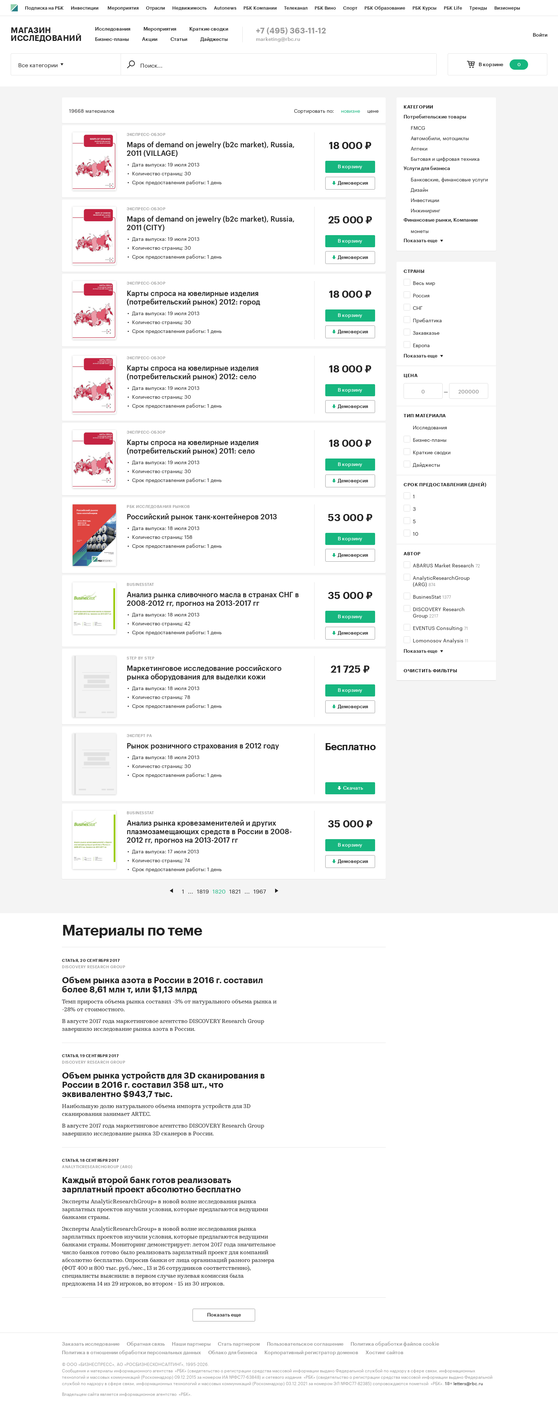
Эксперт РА (139, 736)
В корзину (350, 166)
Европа (421, 344)
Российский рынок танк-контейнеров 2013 (202, 517)
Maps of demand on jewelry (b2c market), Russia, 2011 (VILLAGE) (211, 149)
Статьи (178, 39)
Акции (149, 39)
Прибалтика (427, 319)
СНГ (418, 307)
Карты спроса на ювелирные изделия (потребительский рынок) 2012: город (193, 298)
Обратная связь (146, 1344)
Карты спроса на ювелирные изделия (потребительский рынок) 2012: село (193, 373)
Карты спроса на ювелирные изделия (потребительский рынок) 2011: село (193, 447)
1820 (219, 891)
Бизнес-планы (112, 39)
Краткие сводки (208, 29)
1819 (203, 891)
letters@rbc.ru (468, 1382)
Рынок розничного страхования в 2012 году (203, 746)
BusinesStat (432, 596)
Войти (540, 35)
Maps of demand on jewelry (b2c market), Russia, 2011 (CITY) (211, 224)
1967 (259, 891)
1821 (235, 891)
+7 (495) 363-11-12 (291, 31)
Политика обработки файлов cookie (395, 1344)
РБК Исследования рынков (158, 507)
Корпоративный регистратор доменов (311, 1352)
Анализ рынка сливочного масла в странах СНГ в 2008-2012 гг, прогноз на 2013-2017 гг (213, 599)
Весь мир (424, 282)
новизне (350, 110)
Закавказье (426, 332)
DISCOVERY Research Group (439, 612)
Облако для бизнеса (232, 1352)
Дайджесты (214, 39)
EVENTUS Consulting (440, 627)
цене (373, 110)
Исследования (112, 29)
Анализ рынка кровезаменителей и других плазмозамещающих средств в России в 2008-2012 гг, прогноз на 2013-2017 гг (209, 832)
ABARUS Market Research (446, 564)
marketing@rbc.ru (278, 39)
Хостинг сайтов (384, 1352)
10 (415, 533)
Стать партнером (239, 1344)
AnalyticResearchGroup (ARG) (441, 580)
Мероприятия (159, 29)
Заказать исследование (91, 1344)
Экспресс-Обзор (146, 135)
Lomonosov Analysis (440, 639)
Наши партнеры (191, 1344)
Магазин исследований (46, 34)
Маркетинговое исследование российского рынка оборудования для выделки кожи (204, 673)
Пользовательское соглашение (305, 1344)
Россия (421, 294)
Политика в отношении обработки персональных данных (131, 1352)
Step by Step (140, 658)
